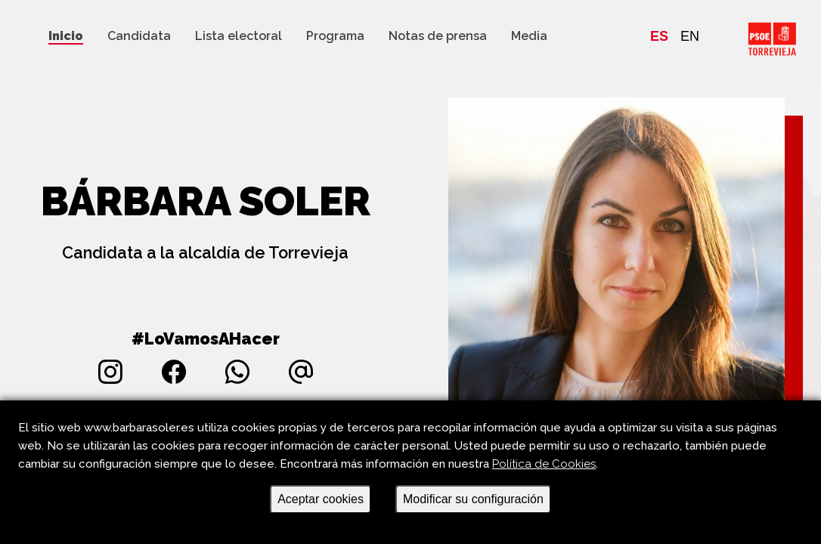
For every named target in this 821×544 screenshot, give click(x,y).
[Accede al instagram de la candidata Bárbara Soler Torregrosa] (110, 372)
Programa (335, 36)
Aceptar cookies (320, 499)
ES (659, 36)
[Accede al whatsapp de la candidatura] (237, 372)
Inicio (65, 36)
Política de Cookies (544, 464)
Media (529, 36)
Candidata (139, 36)
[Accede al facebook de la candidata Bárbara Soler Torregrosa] (174, 372)
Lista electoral (238, 36)
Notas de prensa (438, 36)
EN (689, 36)
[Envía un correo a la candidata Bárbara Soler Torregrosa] (301, 372)
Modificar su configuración (473, 499)
